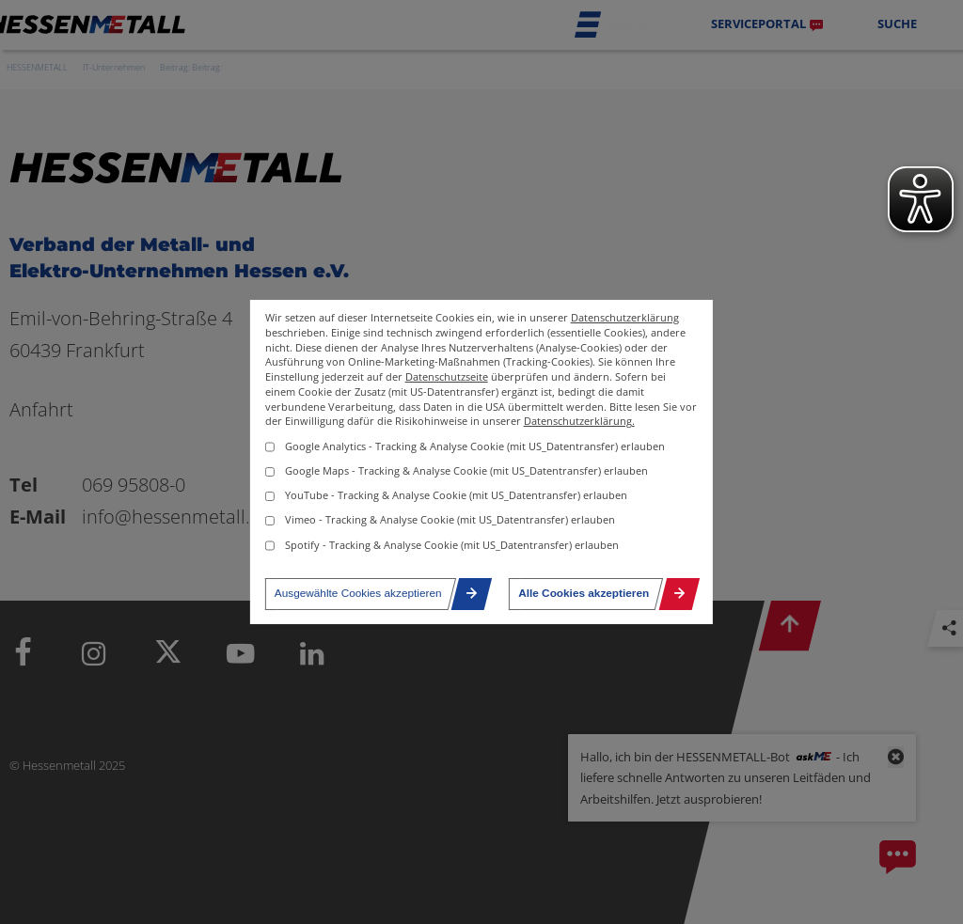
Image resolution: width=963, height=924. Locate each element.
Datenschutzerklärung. (579, 421)
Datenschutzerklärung (625, 317)
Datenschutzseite (446, 377)
